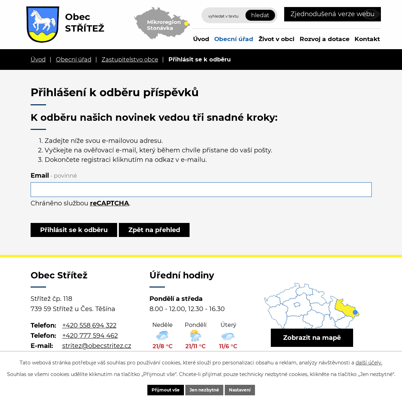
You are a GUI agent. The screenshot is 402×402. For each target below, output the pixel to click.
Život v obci (276, 38)
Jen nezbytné (204, 389)
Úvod (201, 38)
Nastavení (251, 389)
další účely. (369, 361)
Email (54, 175)
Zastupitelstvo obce (130, 59)
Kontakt (367, 38)
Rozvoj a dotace (325, 38)
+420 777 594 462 (90, 342)
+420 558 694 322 (89, 332)
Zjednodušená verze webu (333, 14)
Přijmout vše (154, 389)
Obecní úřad (233, 38)
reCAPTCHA (109, 203)
